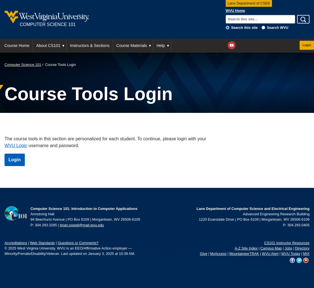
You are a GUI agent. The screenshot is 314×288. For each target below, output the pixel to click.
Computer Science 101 (23, 65)
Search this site (244, 27)
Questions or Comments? (78, 243)
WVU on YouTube (306, 260)
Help (161, 45)
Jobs (288, 248)
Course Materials (131, 45)
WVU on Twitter (299, 260)
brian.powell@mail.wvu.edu (82, 225)
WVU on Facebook (292, 260)
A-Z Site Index (246, 248)
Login (306, 45)
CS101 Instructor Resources (286, 243)
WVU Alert (270, 254)
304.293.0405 (298, 225)
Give (203, 254)
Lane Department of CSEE (248, 3)
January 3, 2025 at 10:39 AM (111, 254)
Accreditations (16, 243)
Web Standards (42, 243)
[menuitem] (17, 46)
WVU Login (16, 145)
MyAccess (218, 254)
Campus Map (271, 248)
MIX (306, 254)
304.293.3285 (46, 225)
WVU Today (290, 254)
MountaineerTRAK (244, 254)
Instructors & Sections (89, 45)
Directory (302, 248)
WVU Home (235, 10)
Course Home (17, 45)
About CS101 (48, 45)
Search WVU (277, 27)
